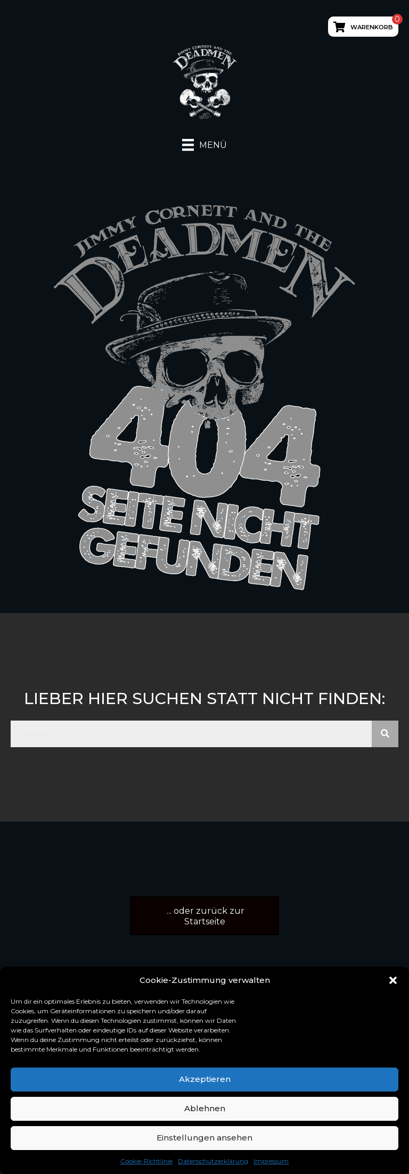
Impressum (271, 1161)
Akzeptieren (205, 1079)
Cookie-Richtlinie (146, 1161)
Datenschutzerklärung (213, 1161)
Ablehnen (204, 1108)
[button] (393, 980)
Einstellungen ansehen (204, 1137)
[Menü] (204, 144)
